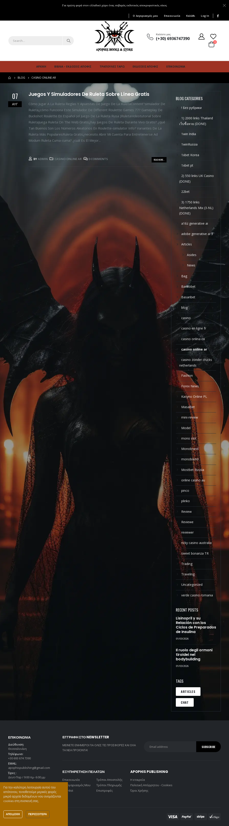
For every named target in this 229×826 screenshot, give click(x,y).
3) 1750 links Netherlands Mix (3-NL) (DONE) (196, 207)
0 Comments (98, 159)
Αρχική (41, 66)
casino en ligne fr (193, 328)
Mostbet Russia (192, 470)
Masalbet (188, 407)
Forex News (190, 386)
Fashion (187, 375)
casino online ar (68, 159)
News (191, 265)
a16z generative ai (194, 223)
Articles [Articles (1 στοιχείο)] (188, 691)
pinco (185, 490)
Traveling (188, 574)
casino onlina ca (193, 339)
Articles (186, 244)
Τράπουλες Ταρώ (112, 66)
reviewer (187, 532)
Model (186, 428)
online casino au (193, 480)
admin (43, 159)
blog (184, 307)
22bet (185, 191)
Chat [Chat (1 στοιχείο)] (185, 702)
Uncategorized (192, 584)
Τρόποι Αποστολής (109, 780)
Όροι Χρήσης (139, 790)
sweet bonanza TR (195, 553)
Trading (186, 564)
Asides (191, 255)
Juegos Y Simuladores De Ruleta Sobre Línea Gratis (89, 94)
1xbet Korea (190, 155)
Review (186, 511)
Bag (184, 276)
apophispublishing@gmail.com (29, 768)
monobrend (189, 459)
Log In (205, 15)
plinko (185, 501)
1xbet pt (187, 165)
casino (186, 318)
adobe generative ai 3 (197, 234)
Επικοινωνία (172, 15)
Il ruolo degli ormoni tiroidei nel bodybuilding (194, 654)
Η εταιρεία (137, 780)
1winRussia (189, 144)
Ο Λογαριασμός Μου (76, 785)
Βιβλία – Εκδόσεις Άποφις (72, 66)
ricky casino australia (196, 543)
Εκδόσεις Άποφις (145, 66)
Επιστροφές (104, 790)
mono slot (188, 438)
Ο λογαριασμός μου (145, 15)
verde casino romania (197, 595)
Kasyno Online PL (194, 396)
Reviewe (187, 522)
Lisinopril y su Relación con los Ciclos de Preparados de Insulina (196, 625)
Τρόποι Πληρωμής (109, 785)
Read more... (159, 159)
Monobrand (189, 449)
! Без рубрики (191, 108)
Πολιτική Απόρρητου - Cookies (151, 785)
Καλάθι (190, 15)
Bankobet (188, 286)
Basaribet (188, 297)
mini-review (189, 417)
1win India (188, 134)
